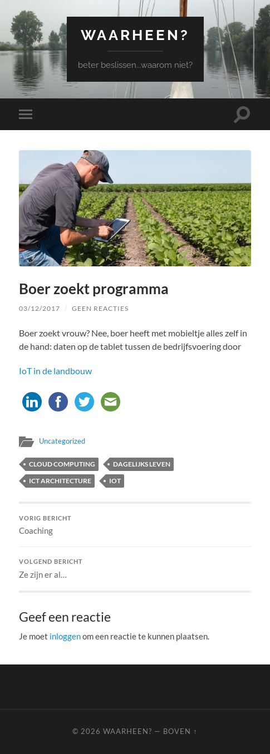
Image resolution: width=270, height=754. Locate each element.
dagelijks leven (141, 464)
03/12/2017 (39, 308)
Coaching (135, 525)
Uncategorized (62, 440)
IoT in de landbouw (55, 370)
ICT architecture (60, 481)
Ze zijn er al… (135, 568)
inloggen (65, 636)
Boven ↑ (180, 731)
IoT (115, 481)
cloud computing (62, 464)
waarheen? (135, 34)
